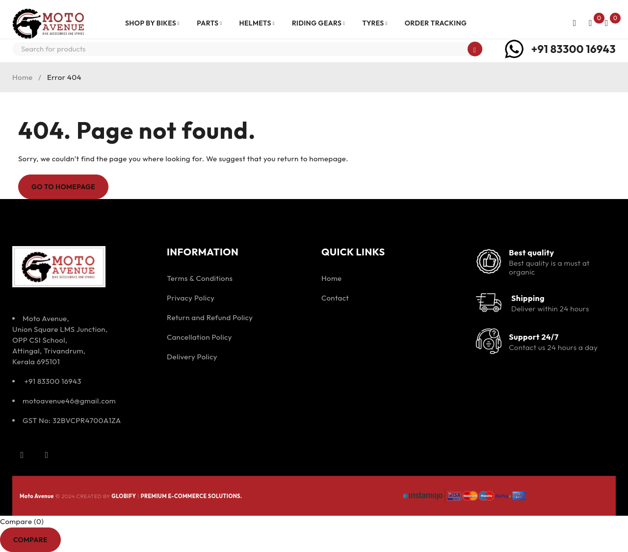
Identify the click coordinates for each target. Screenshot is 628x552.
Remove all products (97, 539)
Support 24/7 (533, 337)
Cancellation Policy (199, 337)
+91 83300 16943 (573, 49)
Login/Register (574, 23)
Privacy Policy (190, 297)
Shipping (528, 298)
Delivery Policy (192, 356)
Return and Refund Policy (210, 317)
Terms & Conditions (200, 278)
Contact (335, 297)
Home (22, 77)
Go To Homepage (63, 186)
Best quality (531, 252)
